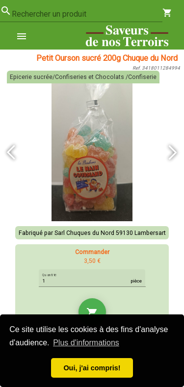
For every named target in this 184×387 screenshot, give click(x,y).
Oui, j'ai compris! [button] (91, 368)
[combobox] (87, 14)
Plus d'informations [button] (86, 342)
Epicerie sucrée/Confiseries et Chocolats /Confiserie (83, 77)
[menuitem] (25, 36)
